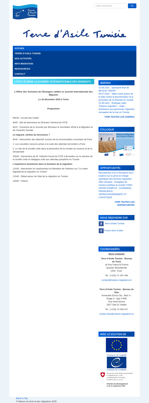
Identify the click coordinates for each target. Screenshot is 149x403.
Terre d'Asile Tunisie (28, 53)
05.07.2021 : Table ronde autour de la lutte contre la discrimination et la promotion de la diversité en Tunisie (115, 96)
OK (132, 5)
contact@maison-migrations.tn (117, 280)
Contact (20, 74)
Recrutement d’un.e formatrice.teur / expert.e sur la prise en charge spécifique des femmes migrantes (116, 175)
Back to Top (22, 398)
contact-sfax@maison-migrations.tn (116, 314)
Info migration (24, 63)
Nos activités (23, 58)
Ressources (22, 69)
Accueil (20, 48)
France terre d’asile (110, 230)
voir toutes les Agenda (119, 117)
